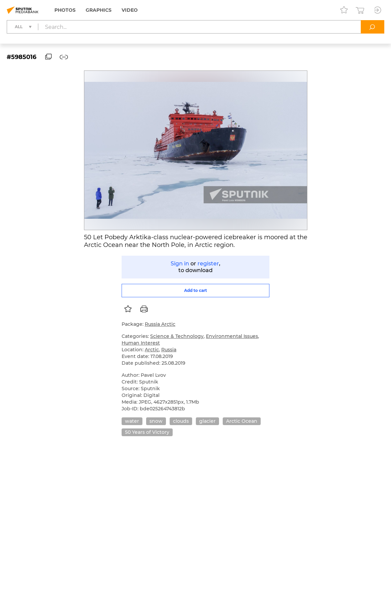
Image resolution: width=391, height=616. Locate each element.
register (208, 263)
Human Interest (141, 343)
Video (130, 10)
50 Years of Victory (147, 432)
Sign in (180, 263)
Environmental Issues (232, 336)
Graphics (99, 10)
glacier (207, 421)
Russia (168, 350)
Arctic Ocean (241, 421)
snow (156, 421)
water (132, 421)
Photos (65, 10)
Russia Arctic (160, 324)
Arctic (152, 350)
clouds (181, 421)
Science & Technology (177, 336)
